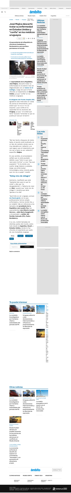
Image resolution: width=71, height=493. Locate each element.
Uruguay (24, 19)
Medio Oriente (53, 8)
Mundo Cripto (31, 16)
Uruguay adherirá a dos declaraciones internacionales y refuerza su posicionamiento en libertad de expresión (42, 46)
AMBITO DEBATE (46, 481)
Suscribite (27, 246)
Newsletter (68, 15)
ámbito (11, 19)
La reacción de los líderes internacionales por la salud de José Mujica (22, 53)
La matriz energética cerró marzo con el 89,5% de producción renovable (42, 60)
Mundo (17, 19)
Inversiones (39, 8)
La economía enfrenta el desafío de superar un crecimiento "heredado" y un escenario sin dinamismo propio (15, 455)
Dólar (46, 8)
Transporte (61, 8)
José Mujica (29, 236)
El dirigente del (21, 99)
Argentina (53, 16)
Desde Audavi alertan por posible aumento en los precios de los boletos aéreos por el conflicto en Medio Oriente (42, 76)
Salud (11, 238)
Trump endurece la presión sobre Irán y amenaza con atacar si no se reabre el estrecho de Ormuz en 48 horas (42, 93)
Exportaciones (31, 8)
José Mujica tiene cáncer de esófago (33, 125)
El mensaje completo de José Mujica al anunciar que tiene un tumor (19, 128)
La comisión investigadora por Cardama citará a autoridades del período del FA (45, 200)
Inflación (23, 8)
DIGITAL (17, 481)
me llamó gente (15, 198)
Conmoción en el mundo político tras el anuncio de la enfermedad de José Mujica (21, 57)
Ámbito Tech (43, 16)
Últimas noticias (19, 16)
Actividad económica (14, 8)
